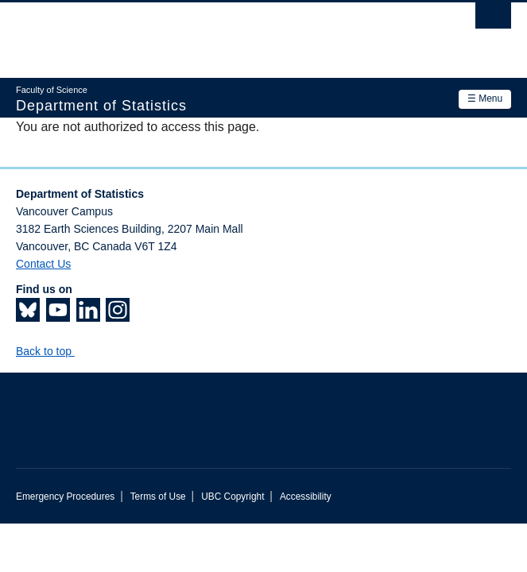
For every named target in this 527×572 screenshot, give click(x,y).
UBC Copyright (232, 496)
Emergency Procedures (65, 496)
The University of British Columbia (189, 32)
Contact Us (43, 263)
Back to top (51, 351)
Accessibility (305, 496)
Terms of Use (158, 496)
